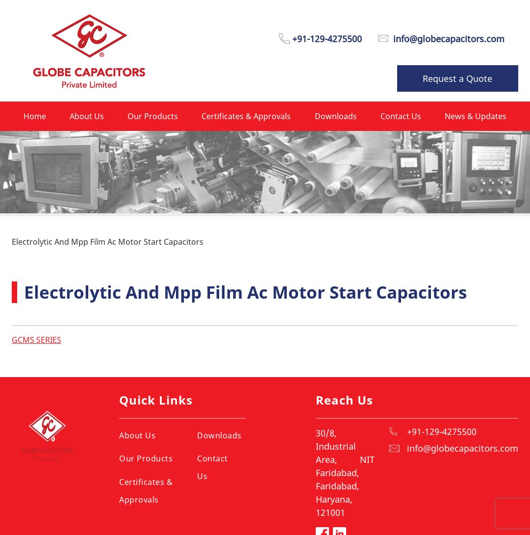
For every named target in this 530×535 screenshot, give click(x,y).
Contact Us (212, 467)
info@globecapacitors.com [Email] (449, 39)
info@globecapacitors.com (462, 448)
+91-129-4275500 (442, 431)
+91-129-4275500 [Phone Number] (327, 39)
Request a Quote (457, 78)
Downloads (219, 435)
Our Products (146, 458)
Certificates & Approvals (146, 491)
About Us (137, 435)
